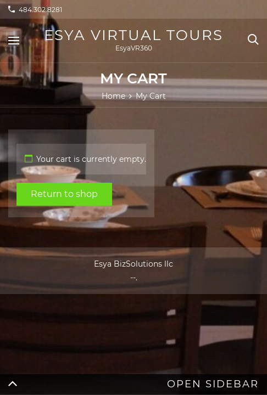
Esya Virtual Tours (133, 35)
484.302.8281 (40, 9)
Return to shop (64, 194)
